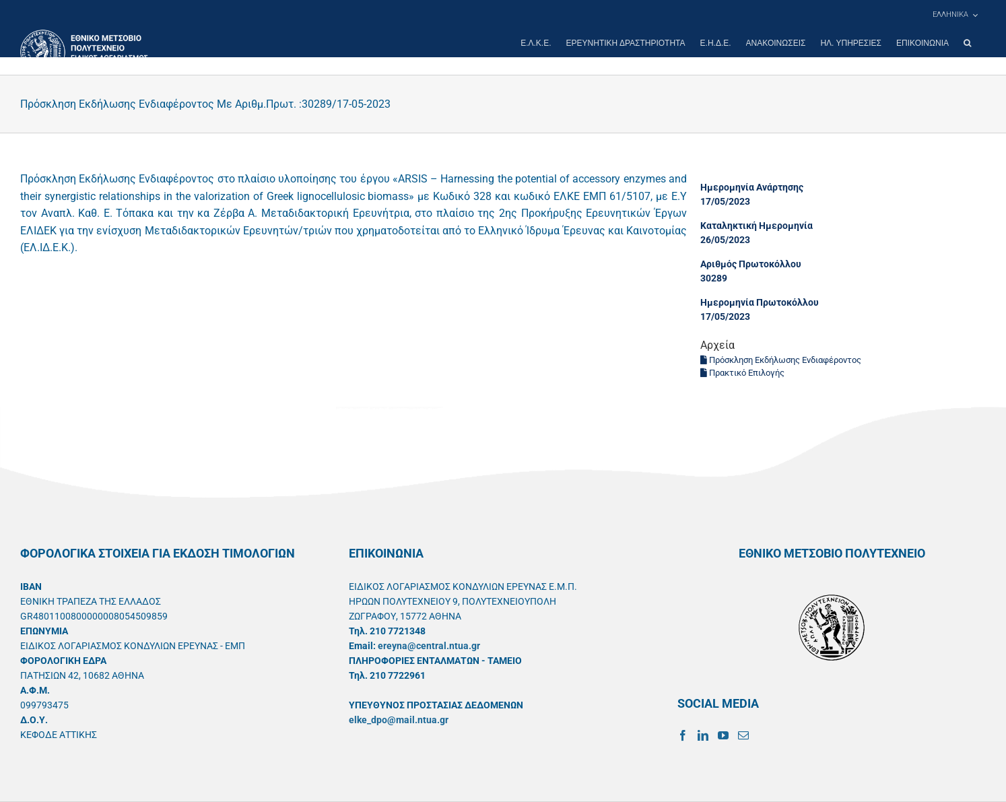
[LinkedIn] (703, 735)
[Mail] (743, 735)
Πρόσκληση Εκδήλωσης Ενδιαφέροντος (780, 360)
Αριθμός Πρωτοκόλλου (750, 264)
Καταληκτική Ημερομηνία (756, 225)
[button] (967, 43)
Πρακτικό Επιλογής (742, 373)
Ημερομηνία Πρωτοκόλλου (759, 302)
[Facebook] (682, 735)
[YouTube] (723, 735)
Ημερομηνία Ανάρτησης (751, 187)
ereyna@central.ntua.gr (429, 645)
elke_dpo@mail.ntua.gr (398, 719)
